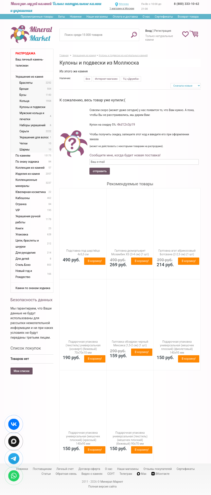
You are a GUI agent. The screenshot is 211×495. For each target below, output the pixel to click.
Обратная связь (66, 473)
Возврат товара (188, 16)
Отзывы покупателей (157, 469)
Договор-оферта (89, 469)
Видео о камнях (92, 473)
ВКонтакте (160, 473)
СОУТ (111, 473)
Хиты (61, 16)
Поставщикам (42, 469)
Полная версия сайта (102, 486)
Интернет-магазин (106, 78)
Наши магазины (97, 16)
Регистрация (162, 30)
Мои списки (22, 371)
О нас (146, 16)
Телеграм (126, 473)
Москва (124, 3)
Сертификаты (164, 16)
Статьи (46, 473)
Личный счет (65, 469)
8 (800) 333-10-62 (186, 4)
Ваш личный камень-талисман (29, 62)
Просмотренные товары (37, 16)
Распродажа (25, 53)
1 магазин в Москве (121, 8)
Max (141, 473)
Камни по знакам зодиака (33, 288)
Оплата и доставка (125, 16)
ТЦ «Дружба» (131, 78)
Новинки (76, 16)
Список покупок (26, 348)
